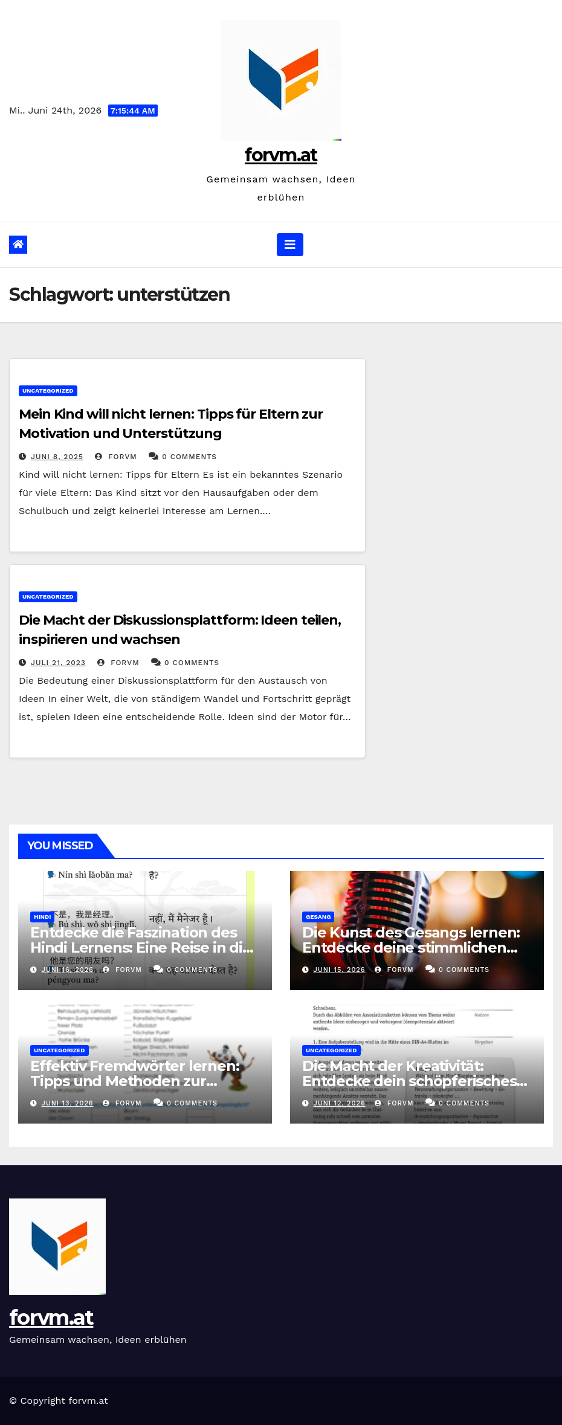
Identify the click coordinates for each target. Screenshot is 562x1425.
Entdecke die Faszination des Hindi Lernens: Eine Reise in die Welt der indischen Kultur (140, 947)
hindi (42, 916)
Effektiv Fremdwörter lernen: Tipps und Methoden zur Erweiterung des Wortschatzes (140, 1081)
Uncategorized (48, 390)
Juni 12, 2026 (340, 1103)
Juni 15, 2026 (340, 970)
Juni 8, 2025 (57, 456)
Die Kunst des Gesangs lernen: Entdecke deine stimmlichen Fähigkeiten (411, 947)
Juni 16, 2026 (68, 970)
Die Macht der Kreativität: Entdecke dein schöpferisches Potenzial (409, 1081)
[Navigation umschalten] (290, 244)
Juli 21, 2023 (58, 662)
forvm (116, 456)
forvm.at (281, 155)
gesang (318, 916)
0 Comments (189, 456)
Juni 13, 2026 (68, 1103)
